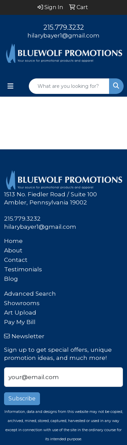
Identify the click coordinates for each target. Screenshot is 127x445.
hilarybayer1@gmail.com (63, 35)
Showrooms (22, 302)
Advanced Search (30, 293)
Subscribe (22, 398)
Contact (15, 259)
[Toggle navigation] (10, 86)
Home (13, 240)
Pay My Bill (20, 321)
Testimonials (23, 269)
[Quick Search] (69, 86)
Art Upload (20, 312)
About (13, 250)
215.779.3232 (63, 27)
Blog (11, 278)
